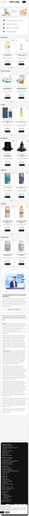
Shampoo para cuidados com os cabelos (7, 120)
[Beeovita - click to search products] (26, 4)
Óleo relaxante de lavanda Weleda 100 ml (21, 188)
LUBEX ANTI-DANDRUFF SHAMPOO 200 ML (7, 122)
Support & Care (5, 452)
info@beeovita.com (7, 501)
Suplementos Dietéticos (21, 252)
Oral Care (4, 449)
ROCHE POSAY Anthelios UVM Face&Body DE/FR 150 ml (21, 88)
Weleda (21, 185)
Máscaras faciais (7, 52)
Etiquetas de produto (7, 455)
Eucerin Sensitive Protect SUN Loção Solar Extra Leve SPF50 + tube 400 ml (21, 221)
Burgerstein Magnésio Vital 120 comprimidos (21, 255)
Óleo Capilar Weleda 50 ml (7, 187)
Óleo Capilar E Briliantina (7, 185)
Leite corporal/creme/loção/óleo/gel (21, 52)
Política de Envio (6, 472)
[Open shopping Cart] (24, 2)
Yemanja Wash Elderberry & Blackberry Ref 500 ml (7, 156)
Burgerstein (7, 252)
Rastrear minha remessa (7, 462)
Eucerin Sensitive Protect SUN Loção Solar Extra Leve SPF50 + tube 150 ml (7, 221)
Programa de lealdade (7, 463)
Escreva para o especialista (14, 309)
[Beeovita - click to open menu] (27, 2)
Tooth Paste (5, 453)
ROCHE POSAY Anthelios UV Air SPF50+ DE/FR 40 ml (7, 88)
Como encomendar (6, 459)
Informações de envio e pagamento (10, 460)
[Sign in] (2, 2)
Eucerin (7, 219)
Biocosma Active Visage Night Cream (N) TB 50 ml (7, 55)
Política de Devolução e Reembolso (10, 470)
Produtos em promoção (7, 484)
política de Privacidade (7, 469)
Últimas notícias (5, 479)
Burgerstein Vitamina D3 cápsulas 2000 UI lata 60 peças (7, 255)
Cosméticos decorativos (7, 446)
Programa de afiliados (7, 481)
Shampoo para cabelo (7, 450)
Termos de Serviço (6, 467)
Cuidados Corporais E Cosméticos (10, 447)
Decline (7, 512)
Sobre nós (4, 477)
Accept (2, 512)
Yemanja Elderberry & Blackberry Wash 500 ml (22, 156)
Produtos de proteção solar (7, 86)
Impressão (4, 474)
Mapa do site (5, 482)
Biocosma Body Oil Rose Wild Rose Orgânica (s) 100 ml (21, 55)
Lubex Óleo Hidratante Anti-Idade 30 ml (21, 122)
